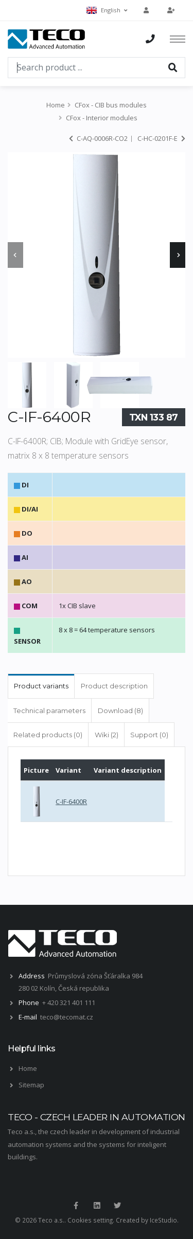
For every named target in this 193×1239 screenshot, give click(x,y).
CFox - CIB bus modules (111, 105)
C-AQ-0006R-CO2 (98, 138)
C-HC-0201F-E (161, 138)
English (106, 10)
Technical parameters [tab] (49, 710)
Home (55, 105)
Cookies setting (90, 1220)
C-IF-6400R (71, 801)
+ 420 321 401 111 (68, 1002)
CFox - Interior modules (101, 117)
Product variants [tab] (41, 686)
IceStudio (163, 1220)
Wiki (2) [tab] (106, 735)
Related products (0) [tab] (47, 735)
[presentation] (15, 255)
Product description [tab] (114, 686)
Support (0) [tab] (149, 735)
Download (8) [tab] (120, 710)
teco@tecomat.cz (66, 1017)
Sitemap (31, 1084)
